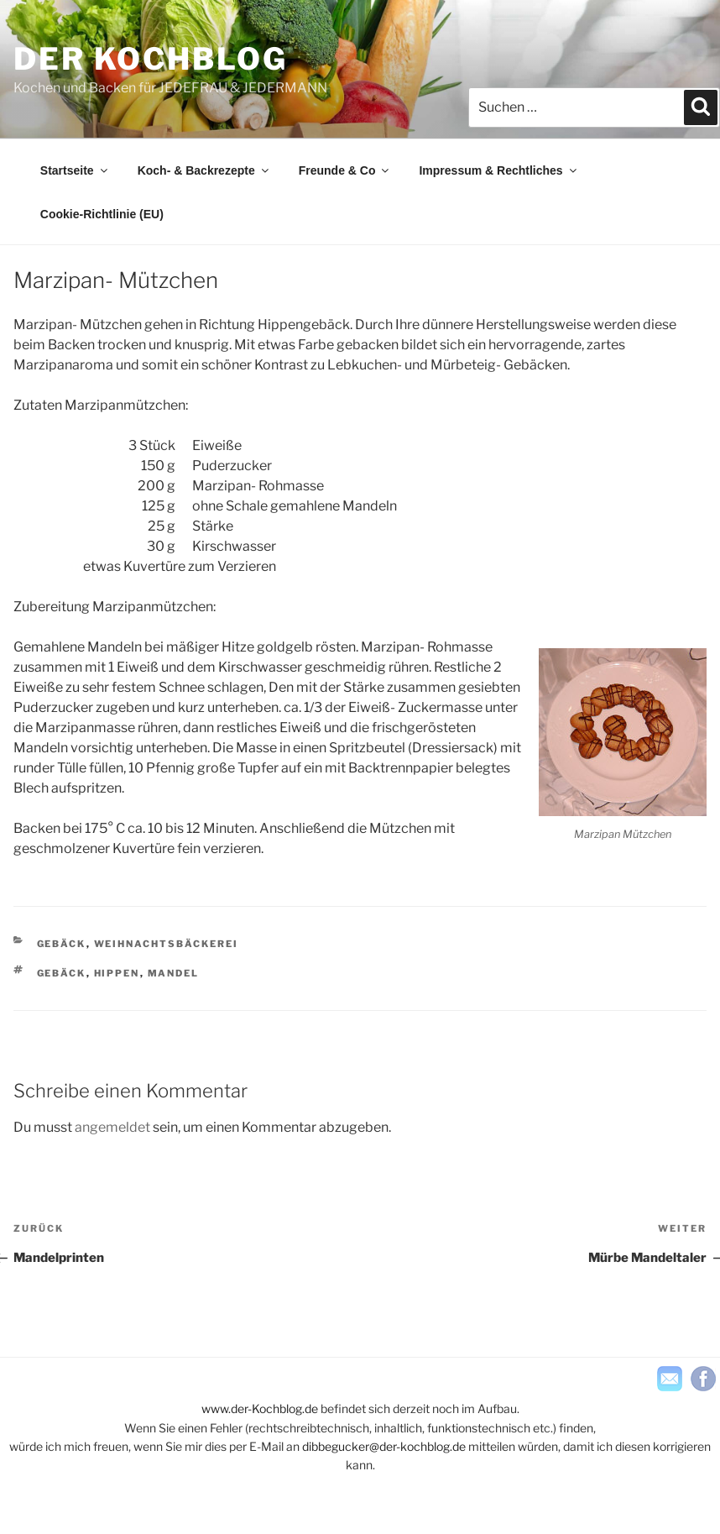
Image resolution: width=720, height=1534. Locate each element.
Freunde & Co (345, 170)
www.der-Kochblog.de (259, 1408)
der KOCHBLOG (150, 58)
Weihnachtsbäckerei (166, 944)
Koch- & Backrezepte (204, 170)
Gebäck (61, 944)
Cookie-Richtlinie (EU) (102, 214)
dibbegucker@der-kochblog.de (384, 1446)
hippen (117, 973)
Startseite (75, 170)
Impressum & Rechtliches (498, 170)
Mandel (174, 973)
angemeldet (112, 1127)
